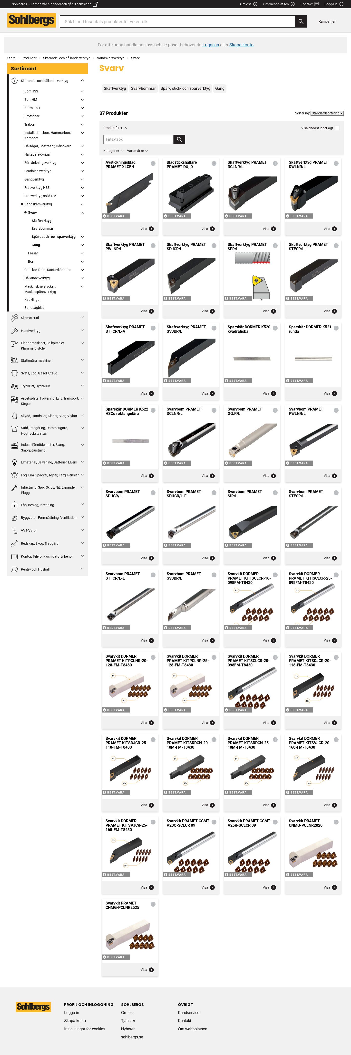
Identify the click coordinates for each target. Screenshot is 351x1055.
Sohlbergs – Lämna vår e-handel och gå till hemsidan (55, 4)
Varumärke (135, 151)
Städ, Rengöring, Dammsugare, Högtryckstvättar (39, 430)
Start (11, 58)
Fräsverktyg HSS (36, 188)
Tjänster (128, 1021)
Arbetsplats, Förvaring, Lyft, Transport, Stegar (45, 401)
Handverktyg (25, 330)
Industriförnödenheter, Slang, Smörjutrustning (38, 447)
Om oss (249, 4)
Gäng (36, 245)
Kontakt (310, 4)
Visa (147, 229)
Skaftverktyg (41, 221)
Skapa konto (75, 1021)
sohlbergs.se (132, 1037)
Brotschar (31, 116)
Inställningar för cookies (84, 1029)
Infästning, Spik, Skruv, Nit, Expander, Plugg (43, 490)
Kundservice (188, 1013)
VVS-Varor (24, 530)
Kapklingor (32, 299)
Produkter (29, 58)
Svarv (135, 58)
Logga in (71, 1013)
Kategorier (111, 151)
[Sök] (301, 21)
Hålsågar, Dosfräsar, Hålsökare (47, 146)
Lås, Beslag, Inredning (32, 504)
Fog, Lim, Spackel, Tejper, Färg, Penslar (45, 475)
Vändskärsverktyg (111, 58)
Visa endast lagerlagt (320, 128)
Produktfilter (112, 128)
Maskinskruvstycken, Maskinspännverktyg (40, 289)
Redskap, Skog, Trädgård (34, 543)
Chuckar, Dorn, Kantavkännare (47, 270)
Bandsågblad (34, 308)
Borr (31, 261)
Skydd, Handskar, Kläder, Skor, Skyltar (44, 416)
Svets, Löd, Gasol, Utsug (34, 373)
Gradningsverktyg (37, 171)
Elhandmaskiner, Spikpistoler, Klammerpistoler (38, 345)
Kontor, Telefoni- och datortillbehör (42, 556)
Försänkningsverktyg (40, 163)
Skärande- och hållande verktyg (66, 58)
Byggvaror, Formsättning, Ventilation (44, 517)
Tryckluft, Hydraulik (30, 386)
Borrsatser (32, 108)
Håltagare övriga (37, 154)
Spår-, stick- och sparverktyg (54, 237)
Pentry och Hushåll (30, 569)
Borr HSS (31, 91)
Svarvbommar (42, 229)
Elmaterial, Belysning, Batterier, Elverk (44, 462)
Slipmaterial (25, 318)
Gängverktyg (34, 179)
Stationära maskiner (31, 360)
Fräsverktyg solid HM (40, 196)
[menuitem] (328, 21)
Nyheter (128, 1029)
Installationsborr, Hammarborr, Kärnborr (47, 135)
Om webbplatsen (279, 4)
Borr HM (30, 99)
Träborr (30, 124)
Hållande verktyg (37, 278)
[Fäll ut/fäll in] (82, 80)
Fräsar (33, 253)
